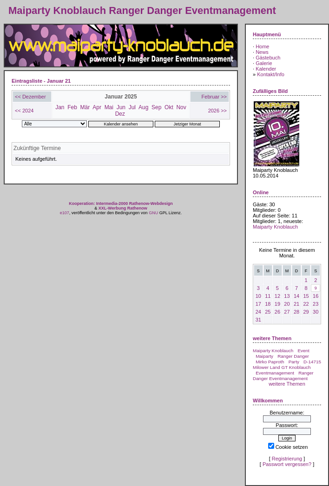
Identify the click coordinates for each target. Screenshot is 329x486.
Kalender (266, 69)
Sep (156, 107)
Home (262, 46)
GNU (153, 212)
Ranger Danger (293, 356)
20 (287, 304)
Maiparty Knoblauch (275, 227)
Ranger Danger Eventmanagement (283, 375)
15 (306, 296)
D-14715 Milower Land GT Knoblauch (287, 364)
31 (258, 319)
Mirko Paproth (270, 361)
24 (258, 312)
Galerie (264, 63)
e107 (64, 212)
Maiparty (264, 356)
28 (296, 312)
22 (306, 304)
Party (294, 361)
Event (303, 350)
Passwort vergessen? (287, 464)
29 (306, 312)
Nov (181, 107)
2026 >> (217, 110)
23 (315, 304)
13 (287, 296)
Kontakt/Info (270, 74)
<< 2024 (24, 110)
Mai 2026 (263, 238)
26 (277, 312)
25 (267, 312)
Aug (143, 107)
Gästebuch (268, 57)
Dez (120, 114)
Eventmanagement (275, 372)
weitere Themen (287, 384)
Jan (59, 107)
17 (258, 304)
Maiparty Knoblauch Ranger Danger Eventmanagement (142, 10)
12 (277, 296)
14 (296, 296)
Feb (72, 107)
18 (267, 304)
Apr (96, 107)
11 (267, 296)
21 (296, 304)
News (262, 52)
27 (287, 312)
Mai (109, 107)
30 (315, 312)
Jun (121, 107)
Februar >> (214, 96)
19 (277, 304)
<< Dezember (30, 96)
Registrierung (287, 458)
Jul (132, 107)
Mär (85, 107)
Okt (168, 107)
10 (258, 296)
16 (315, 296)
